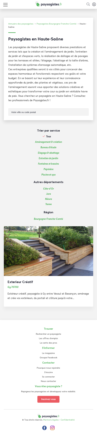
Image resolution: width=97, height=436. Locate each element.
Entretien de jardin (48, 158)
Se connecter (48, 376)
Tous (48, 136)
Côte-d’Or (48, 188)
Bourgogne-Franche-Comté (48, 218)
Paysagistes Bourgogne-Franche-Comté (56, 23)
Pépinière (48, 169)
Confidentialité (68, 420)
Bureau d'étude (48, 147)
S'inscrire (48, 372)
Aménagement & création (48, 141)
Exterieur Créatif (20, 282)
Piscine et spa (48, 174)
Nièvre (48, 198)
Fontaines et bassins (48, 163)
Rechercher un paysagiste (48, 334)
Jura (48, 193)
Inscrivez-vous (48, 399)
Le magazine (48, 353)
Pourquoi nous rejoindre (48, 368)
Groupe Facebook (48, 357)
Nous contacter (48, 381)
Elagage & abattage (48, 152)
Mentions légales (51, 420)
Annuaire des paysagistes (20, 23)
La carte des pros (48, 342)
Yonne (48, 204)
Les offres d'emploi (48, 338)
